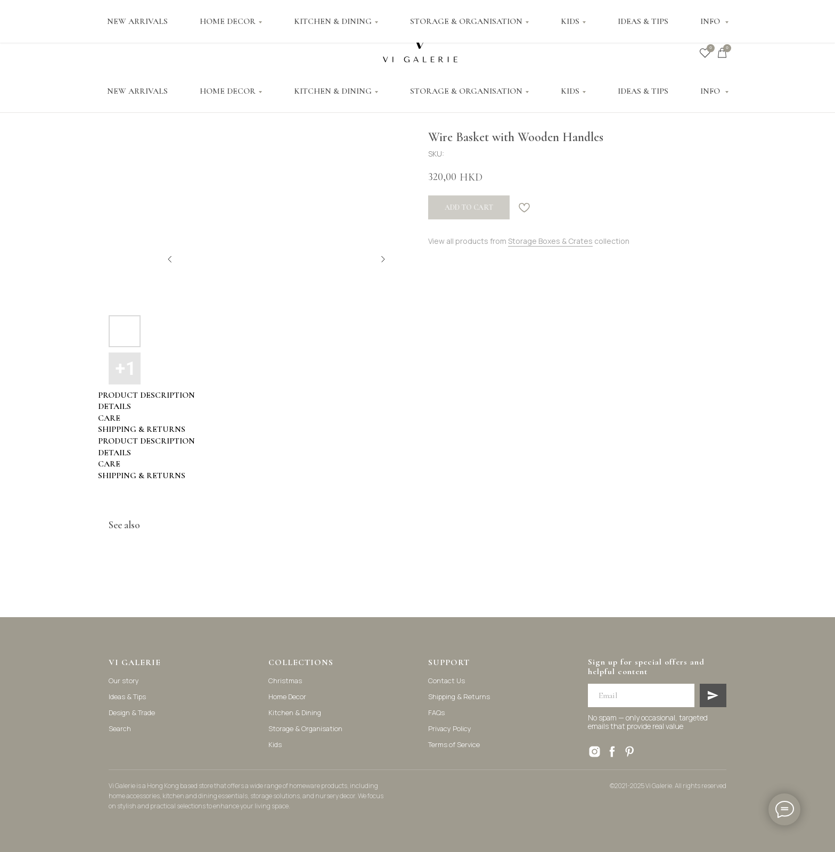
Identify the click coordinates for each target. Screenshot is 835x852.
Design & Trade (132, 712)
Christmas (285, 680)
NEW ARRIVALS (137, 91)
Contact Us (446, 680)
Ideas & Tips (127, 696)
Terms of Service (454, 744)
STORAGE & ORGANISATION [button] (466, 91)
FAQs (436, 712)
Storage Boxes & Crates (550, 241)
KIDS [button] (570, 91)
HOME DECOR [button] (228, 91)
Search (120, 728)
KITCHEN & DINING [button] (333, 91)
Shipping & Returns (459, 696)
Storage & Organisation (305, 728)
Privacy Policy (449, 728)
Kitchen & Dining (294, 712)
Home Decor (287, 696)
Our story (124, 680)
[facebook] (612, 751)
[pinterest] (629, 751)
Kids (275, 744)
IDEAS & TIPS (643, 91)
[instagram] (594, 751)
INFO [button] (711, 91)
